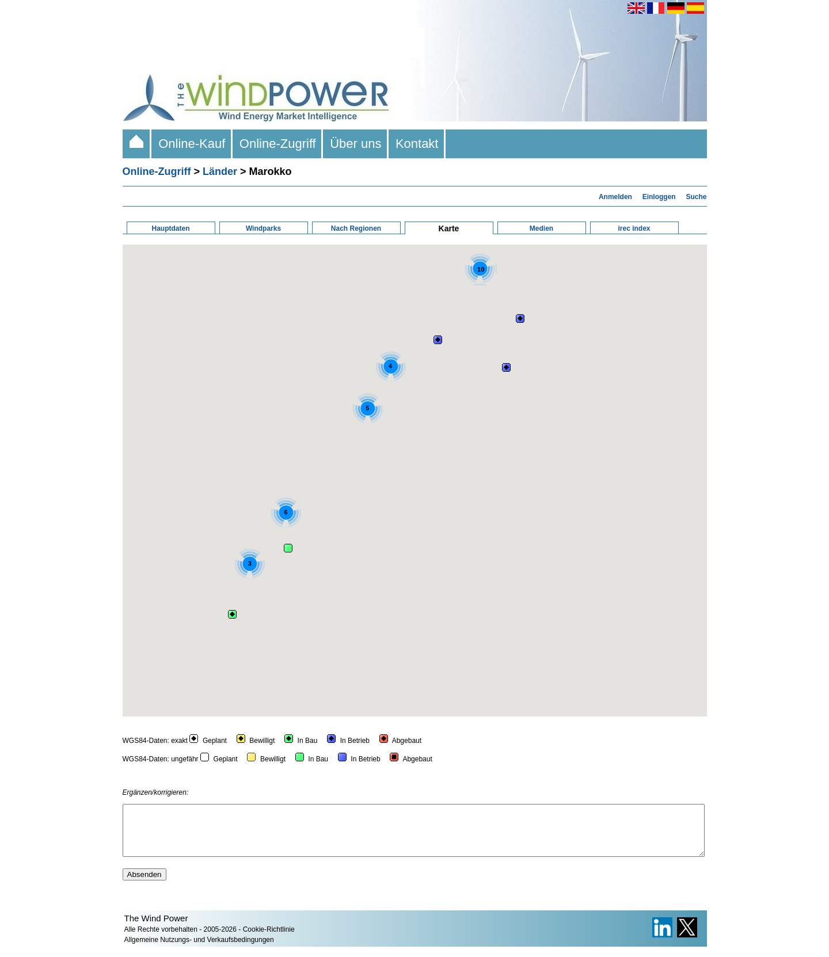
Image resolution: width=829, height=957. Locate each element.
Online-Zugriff (278, 143)
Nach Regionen (356, 228)
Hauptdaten (171, 228)
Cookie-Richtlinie (269, 940)
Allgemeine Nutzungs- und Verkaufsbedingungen (199, 950)
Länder (220, 171)
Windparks (263, 228)
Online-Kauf (192, 143)
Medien (541, 228)
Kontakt (417, 143)
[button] (438, 339)
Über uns (356, 143)
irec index (634, 228)
